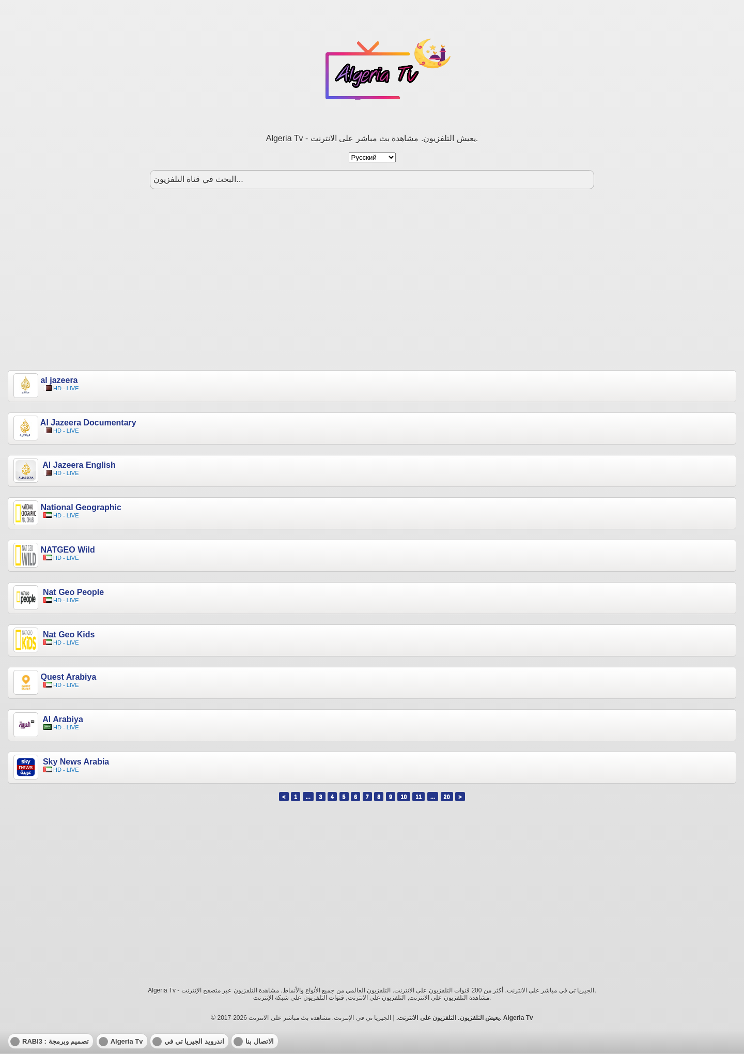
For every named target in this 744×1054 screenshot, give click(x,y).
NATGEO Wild (67, 549)
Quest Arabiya (68, 677)
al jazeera (59, 380)
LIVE (73, 388)
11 (418, 796)
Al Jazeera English (77, 465)
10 (403, 796)
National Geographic (80, 507)
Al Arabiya (61, 719)
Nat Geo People (72, 592)
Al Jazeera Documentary (88, 422)
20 (447, 796)
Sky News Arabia (74, 761)
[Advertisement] (372, 279)
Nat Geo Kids (67, 634)
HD (57, 388)
